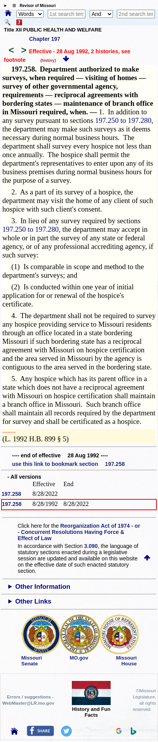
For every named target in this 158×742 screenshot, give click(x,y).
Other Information (42, 586)
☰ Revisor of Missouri (32, 6)
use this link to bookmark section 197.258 (68, 464)
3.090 (91, 546)
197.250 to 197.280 (123, 120)
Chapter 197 (44, 39)
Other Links (33, 601)
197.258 (11, 494)
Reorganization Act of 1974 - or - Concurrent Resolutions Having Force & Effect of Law (78, 532)
